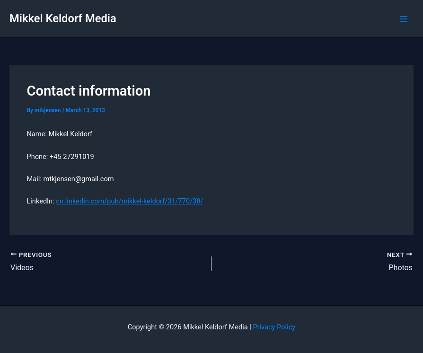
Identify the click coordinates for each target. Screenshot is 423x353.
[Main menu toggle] (404, 19)
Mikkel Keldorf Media (62, 18)
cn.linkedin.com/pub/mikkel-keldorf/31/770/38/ (129, 201)
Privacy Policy (274, 327)
